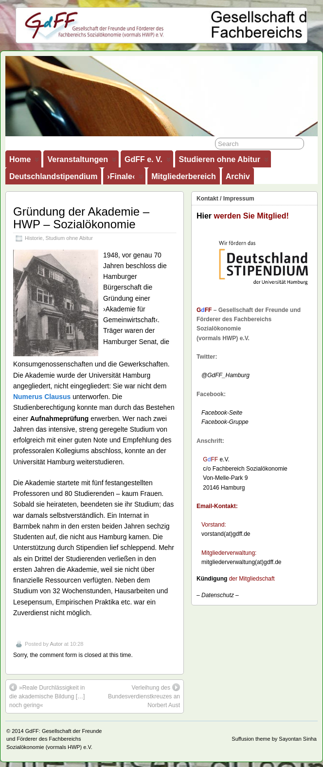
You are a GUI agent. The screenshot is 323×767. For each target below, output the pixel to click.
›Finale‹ (125, 178)
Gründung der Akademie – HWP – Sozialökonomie (81, 218)
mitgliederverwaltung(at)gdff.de (241, 562)
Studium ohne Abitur (69, 238)
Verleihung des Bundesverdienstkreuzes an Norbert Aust (144, 696)
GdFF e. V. (148, 161)
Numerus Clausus (42, 397)
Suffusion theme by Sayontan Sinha (274, 739)
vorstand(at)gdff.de (226, 533)
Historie (34, 238)
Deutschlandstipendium (53, 176)
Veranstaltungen (81, 161)
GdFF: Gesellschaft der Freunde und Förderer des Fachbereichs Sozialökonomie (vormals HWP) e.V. (54, 739)
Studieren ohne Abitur (224, 161)
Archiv (238, 176)
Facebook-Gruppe (223, 422)
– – (218, 595)
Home (24, 161)
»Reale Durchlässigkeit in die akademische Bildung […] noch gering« (47, 696)
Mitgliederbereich (183, 176)
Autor (56, 644)
